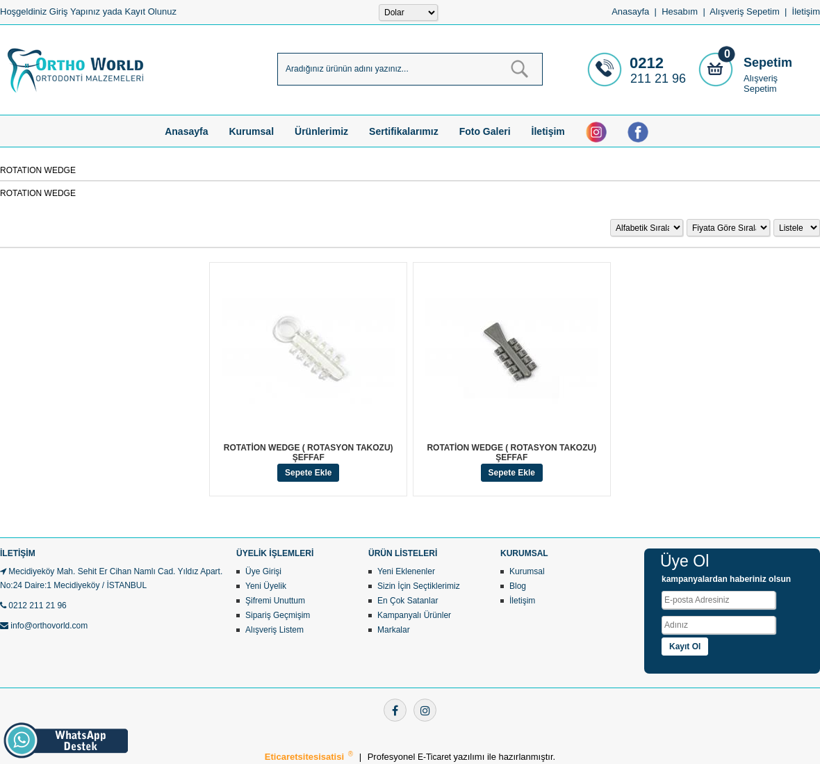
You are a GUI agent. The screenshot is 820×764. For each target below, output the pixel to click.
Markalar (393, 630)
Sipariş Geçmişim (277, 615)
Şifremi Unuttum (275, 600)
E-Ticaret (436, 757)
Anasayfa (630, 11)
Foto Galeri (485, 131)
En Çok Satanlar (407, 600)
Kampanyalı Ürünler (414, 615)
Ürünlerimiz (321, 131)
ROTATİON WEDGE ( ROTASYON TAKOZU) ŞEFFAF (308, 452)
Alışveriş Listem (274, 630)
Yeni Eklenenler (406, 571)
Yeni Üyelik (265, 586)
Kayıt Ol (684, 646)
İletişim (806, 11)
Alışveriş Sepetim (761, 83)
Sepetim (768, 63)
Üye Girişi (263, 571)
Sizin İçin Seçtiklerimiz (418, 586)
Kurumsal (251, 131)
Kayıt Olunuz (150, 11)
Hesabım (680, 11)
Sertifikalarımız (403, 131)
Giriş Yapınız (74, 11)
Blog (517, 586)
